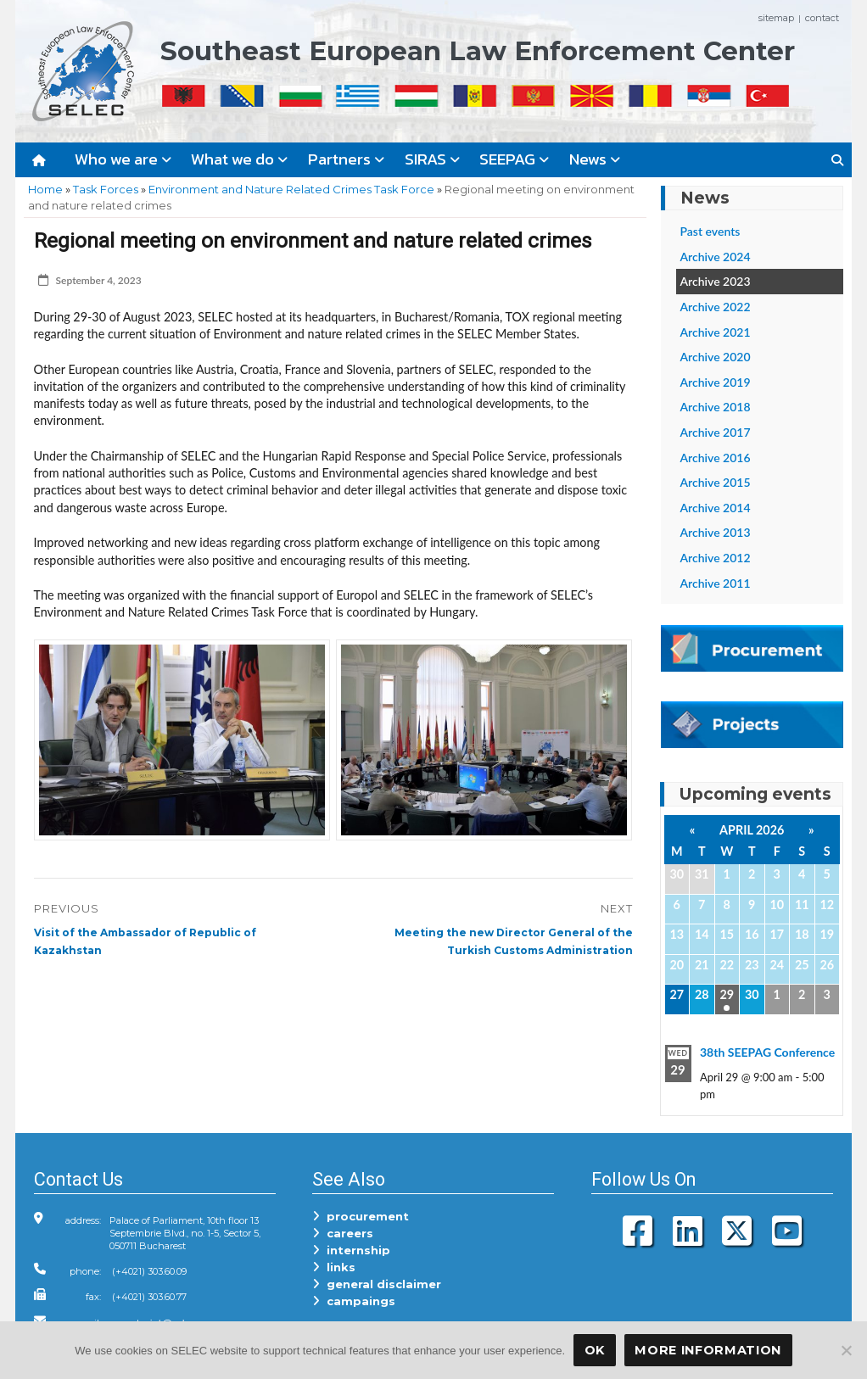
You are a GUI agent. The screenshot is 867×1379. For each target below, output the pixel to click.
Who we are (123, 159)
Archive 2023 (715, 281)
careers (342, 1233)
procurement (360, 1216)
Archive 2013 (715, 532)
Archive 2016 (715, 457)
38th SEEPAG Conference (767, 1052)
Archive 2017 (715, 432)
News (594, 159)
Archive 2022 (715, 306)
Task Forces (105, 189)
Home (45, 189)
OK (595, 1350)
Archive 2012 (715, 557)
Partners (346, 159)
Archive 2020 (715, 356)
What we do (239, 159)
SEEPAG (514, 159)
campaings (353, 1301)
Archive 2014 (715, 507)
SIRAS (432, 159)
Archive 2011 (715, 583)
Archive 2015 (715, 482)
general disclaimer (376, 1284)
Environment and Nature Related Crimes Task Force (291, 189)
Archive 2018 (715, 406)
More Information (708, 1350)
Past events (710, 231)
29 (726, 994)
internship (351, 1250)
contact (822, 18)
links (333, 1267)
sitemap (776, 18)
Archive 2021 (715, 332)
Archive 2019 (715, 382)
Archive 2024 (715, 256)
